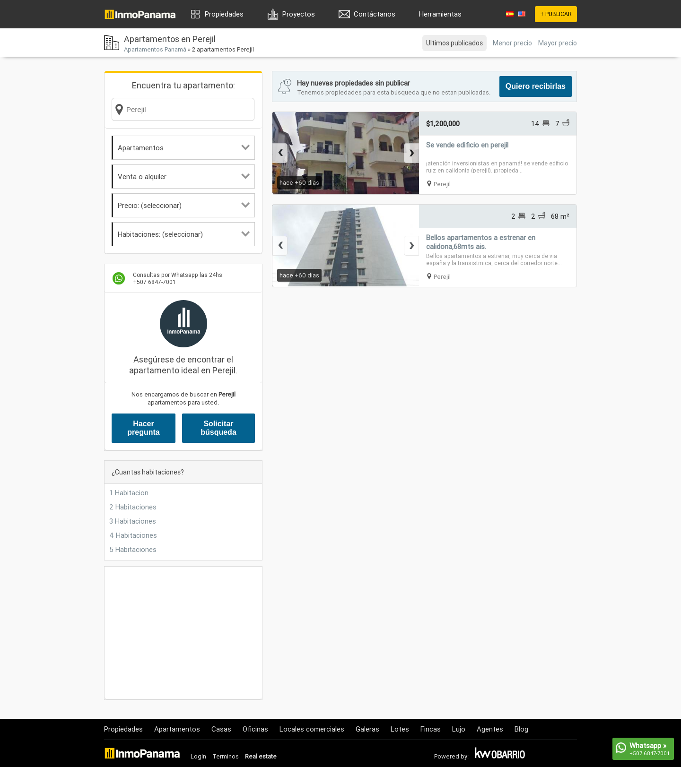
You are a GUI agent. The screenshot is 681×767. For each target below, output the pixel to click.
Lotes (400, 728)
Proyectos (298, 13)
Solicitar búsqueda (218, 428)
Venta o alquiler (184, 176)
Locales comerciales (311, 728)
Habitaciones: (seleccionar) (184, 234)
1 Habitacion (128, 492)
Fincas (430, 728)
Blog (521, 728)
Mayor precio (557, 43)
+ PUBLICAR (556, 13)
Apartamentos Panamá (155, 49)
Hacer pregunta (143, 428)
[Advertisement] (183, 633)
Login (198, 756)
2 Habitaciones (133, 506)
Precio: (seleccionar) (184, 205)
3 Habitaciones (132, 521)
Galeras (367, 728)
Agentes (490, 728)
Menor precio (512, 43)
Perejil (442, 184)
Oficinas (255, 728)
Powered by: (451, 756)
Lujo (458, 728)
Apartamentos (184, 147)
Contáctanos (374, 13)
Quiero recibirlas (536, 86)
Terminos (225, 756)
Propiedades (224, 13)
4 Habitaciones (133, 535)
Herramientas (440, 13)
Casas (221, 728)
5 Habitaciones (133, 549)
